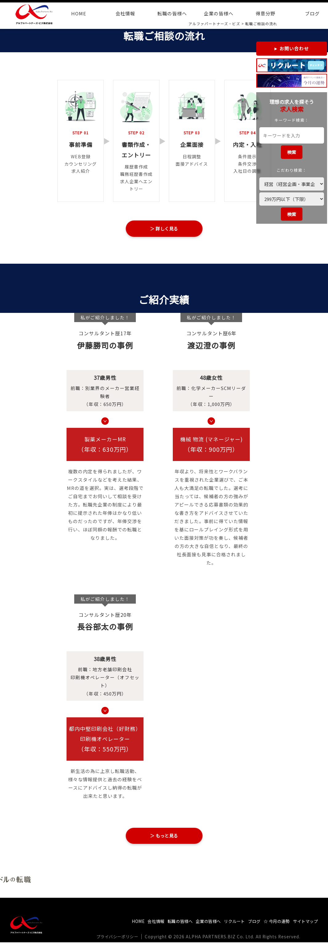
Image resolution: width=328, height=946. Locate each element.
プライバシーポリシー (119, 940)
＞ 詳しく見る (164, 229)
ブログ (248, 925)
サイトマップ (304, 925)
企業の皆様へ (218, 13)
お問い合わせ (294, 48)
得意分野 (265, 13)
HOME (78, 13)
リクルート (226, 925)
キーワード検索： (291, 120)
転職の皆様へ (172, 13)
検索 (291, 152)
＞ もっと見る (164, 838)
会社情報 (125, 13)
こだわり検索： (292, 170)
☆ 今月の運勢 (272, 925)
